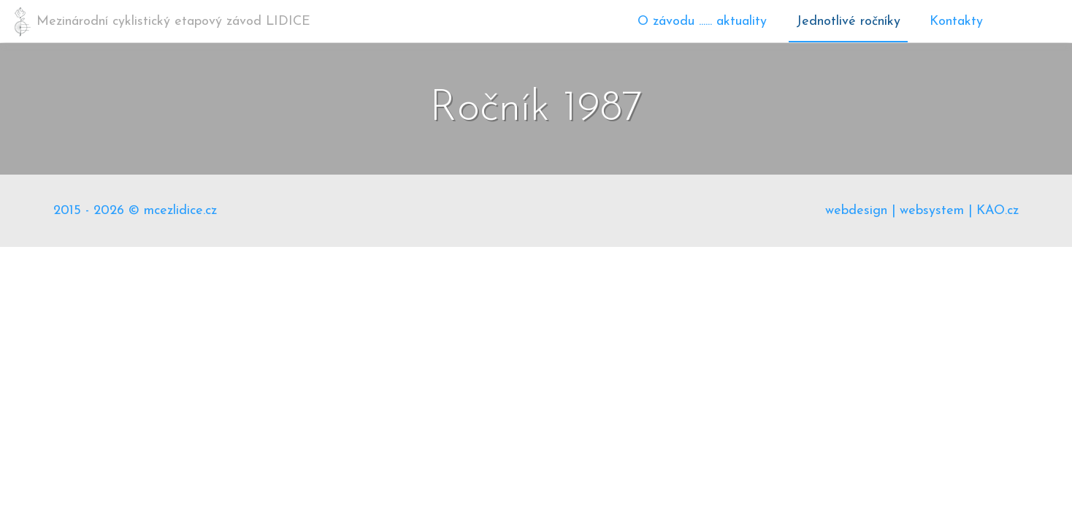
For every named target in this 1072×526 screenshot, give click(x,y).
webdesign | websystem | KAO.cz (922, 211)
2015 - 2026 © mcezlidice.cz (135, 211)
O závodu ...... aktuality (702, 21)
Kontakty (956, 21)
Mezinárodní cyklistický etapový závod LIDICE (173, 21)
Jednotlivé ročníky (848, 21)
